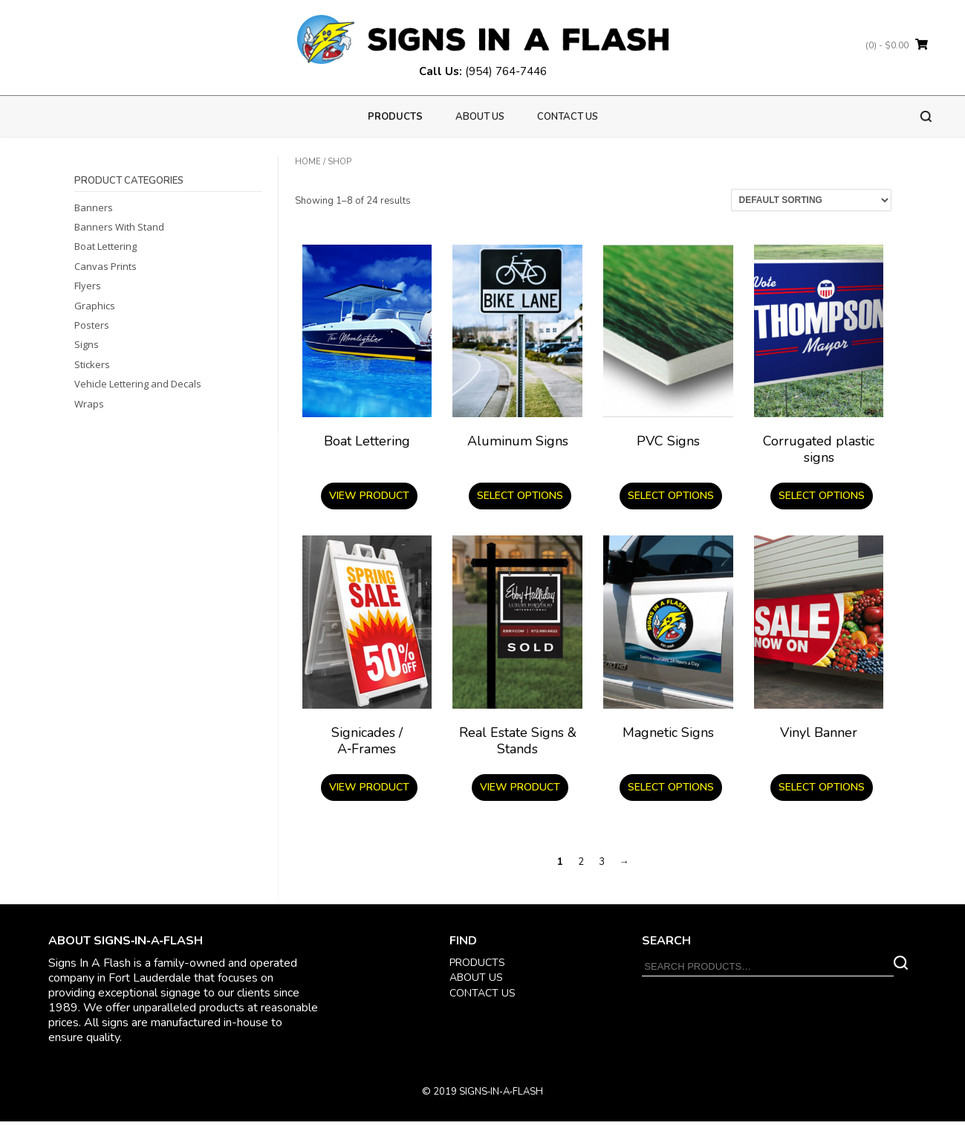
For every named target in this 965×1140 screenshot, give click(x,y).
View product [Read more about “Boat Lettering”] (369, 496)
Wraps (89, 403)
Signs (86, 344)
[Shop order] (811, 200)
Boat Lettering (105, 246)
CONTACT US (482, 993)
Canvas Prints (105, 266)
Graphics (94, 305)
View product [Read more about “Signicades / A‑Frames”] (369, 787)
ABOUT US (476, 977)
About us (479, 116)
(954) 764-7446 (506, 71)
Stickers (92, 364)
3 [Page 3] (602, 862)
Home (308, 161)
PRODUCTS (395, 116)
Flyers (87, 285)
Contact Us (567, 116)
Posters (91, 325)
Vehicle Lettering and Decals (137, 383)
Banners (93, 207)
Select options (520, 496)
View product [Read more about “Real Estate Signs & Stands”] (520, 787)
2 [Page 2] (581, 862)
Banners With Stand (119, 227)
